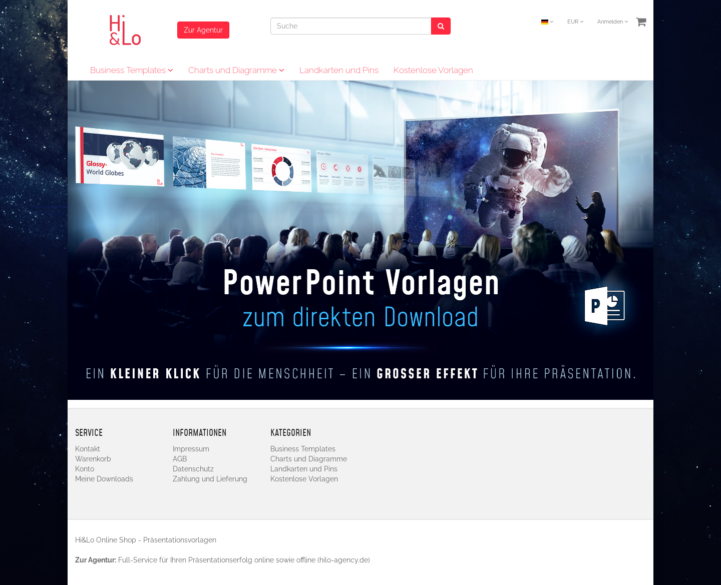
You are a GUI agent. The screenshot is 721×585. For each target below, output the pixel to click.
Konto (84, 469)
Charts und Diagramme (236, 70)
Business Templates (131, 70)
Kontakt (87, 449)
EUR (575, 22)
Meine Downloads (104, 479)
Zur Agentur (203, 30)
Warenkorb (93, 459)
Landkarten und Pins (339, 70)
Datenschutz (193, 469)
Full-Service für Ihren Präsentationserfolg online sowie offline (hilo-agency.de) (244, 560)
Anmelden (612, 22)
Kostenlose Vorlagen (433, 70)
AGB (180, 459)
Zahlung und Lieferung (210, 479)
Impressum (191, 449)
